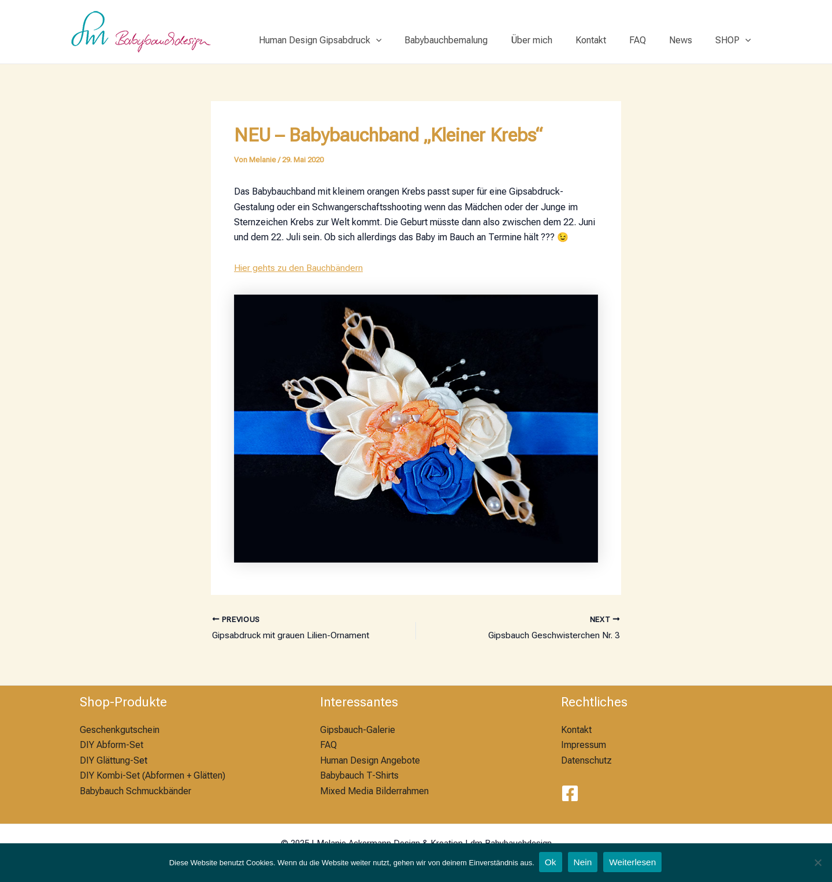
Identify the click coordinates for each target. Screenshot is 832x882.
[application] (406, 40)
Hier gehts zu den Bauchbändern (299, 267)
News (687, 40)
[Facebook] (570, 794)
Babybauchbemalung (471, 40)
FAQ (649, 40)
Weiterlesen (634, 863)
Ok (550, 863)
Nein (583, 863)
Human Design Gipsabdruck (350, 40)
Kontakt (607, 40)
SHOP (735, 40)
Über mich (552, 40)
